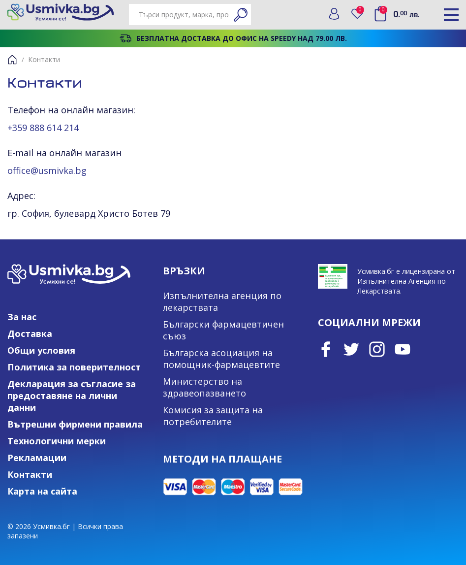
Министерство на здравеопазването (204, 387)
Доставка (29, 333)
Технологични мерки (56, 441)
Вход (334, 14)
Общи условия (41, 350)
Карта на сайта (42, 491)
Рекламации (36, 458)
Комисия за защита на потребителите (213, 416)
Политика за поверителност (74, 367)
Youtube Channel (402, 349)
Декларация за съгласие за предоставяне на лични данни (71, 395)
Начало (12, 60)
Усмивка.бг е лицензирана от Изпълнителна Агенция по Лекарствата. (406, 281)
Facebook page (326, 349)
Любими (360, 11)
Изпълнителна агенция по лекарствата (222, 301)
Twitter (351, 349)
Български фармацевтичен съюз (223, 330)
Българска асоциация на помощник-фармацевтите (221, 358)
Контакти (29, 474)
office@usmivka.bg (47, 170)
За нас (21, 317)
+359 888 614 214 (43, 127)
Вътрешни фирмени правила (75, 424)
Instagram (377, 349)
